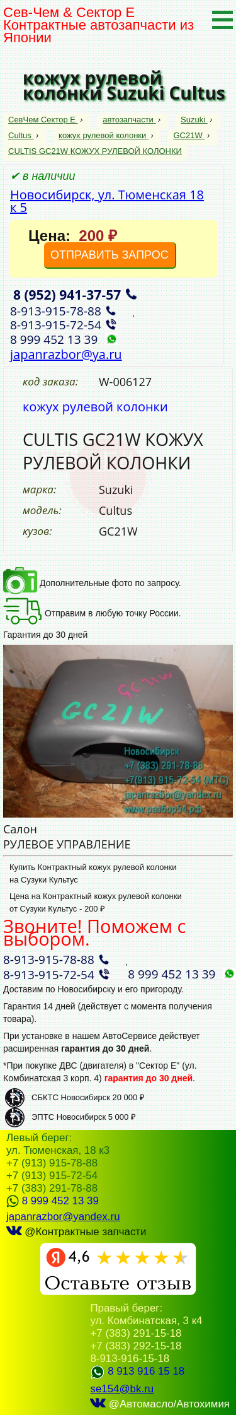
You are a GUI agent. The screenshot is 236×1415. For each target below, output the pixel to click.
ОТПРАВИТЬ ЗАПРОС (109, 255)
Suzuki (194, 119)
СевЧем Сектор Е (43, 119)
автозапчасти (129, 119)
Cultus (20, 135)
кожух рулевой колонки (104, 135)
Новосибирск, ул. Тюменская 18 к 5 (107, 201)
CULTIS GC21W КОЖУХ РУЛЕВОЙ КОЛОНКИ (95, 151)
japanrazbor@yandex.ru (63, 1217)
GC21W (189, 135)
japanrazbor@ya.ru (66, 354)
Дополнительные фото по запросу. (92, 583)
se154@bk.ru (122, 1389)
